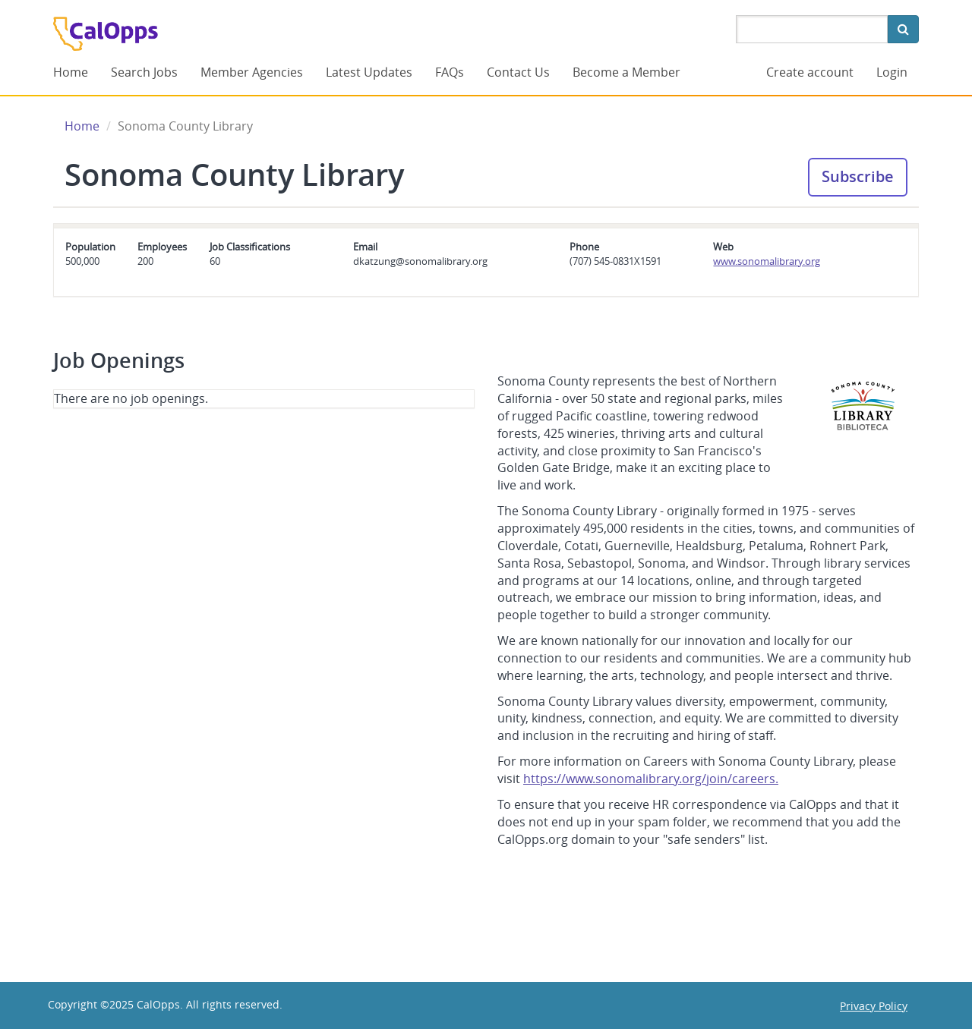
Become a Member (626, 72)
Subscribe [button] (858, 176)
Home (70, 72)
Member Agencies (251, 72)
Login (891, 72)
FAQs (449, 72)
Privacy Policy (873, 1006)
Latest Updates (369, 72)
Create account (810, 72)
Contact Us (518, 72)
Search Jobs (144, 72)
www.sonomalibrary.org (766, 261)
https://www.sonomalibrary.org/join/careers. (650, 778)
